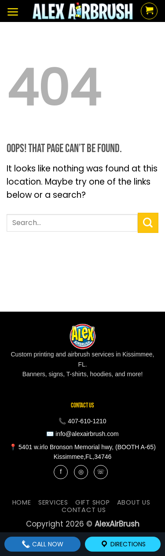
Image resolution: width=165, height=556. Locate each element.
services (53, 502)
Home (21, 502)
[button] (13, 12)
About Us (133, 502)
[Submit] (148, 223)
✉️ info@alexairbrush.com (82, 433)
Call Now (42, 544)
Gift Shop (92, 502)
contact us (84, 509)
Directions (123, 544)
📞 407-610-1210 (82, 421)
